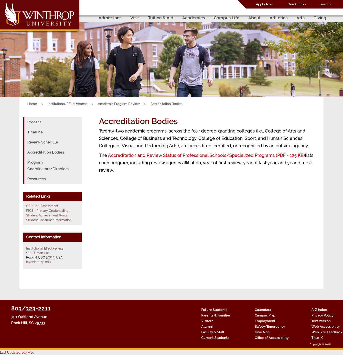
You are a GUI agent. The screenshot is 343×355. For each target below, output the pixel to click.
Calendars (263, 310)
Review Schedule (42, 142)
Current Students (215, 338)
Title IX (317, 338)
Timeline (35, 132)
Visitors (207, 321)
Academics (193, 17)
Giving (319, 17)
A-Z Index (319, 310)
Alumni (207, 327)
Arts (300, 17)
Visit (134, 17)
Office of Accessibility (272, 338)
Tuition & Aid (160, 17)
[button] (25, 53)
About (254, 17)
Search (325, 4)
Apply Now (264, 4)
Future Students (214, 310)
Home (32, 104)
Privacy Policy (322, 315)
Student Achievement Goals (46, 215)
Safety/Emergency (270, 327)
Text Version (321, 321)
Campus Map (265, 315)
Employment (265, 321)
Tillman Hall (41, 253)
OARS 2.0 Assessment (42, 206)
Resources (36, 179)
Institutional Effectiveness (67, 104)
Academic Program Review (119, 104)
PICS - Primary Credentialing (47, 210)
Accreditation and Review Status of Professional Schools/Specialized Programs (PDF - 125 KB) (206, 155)
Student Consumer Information (48, 220)
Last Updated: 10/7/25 (17, 352)
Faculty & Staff (212, 332)
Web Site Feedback (326, 332)
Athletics (278, 17)
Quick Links (297, 4)
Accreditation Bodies (45, 152)
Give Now (262, 332)
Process (34, 122)
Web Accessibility (325, 327)
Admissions (110, 17)
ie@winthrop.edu (38, 262)
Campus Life (226, 17)
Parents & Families (216, 315)
